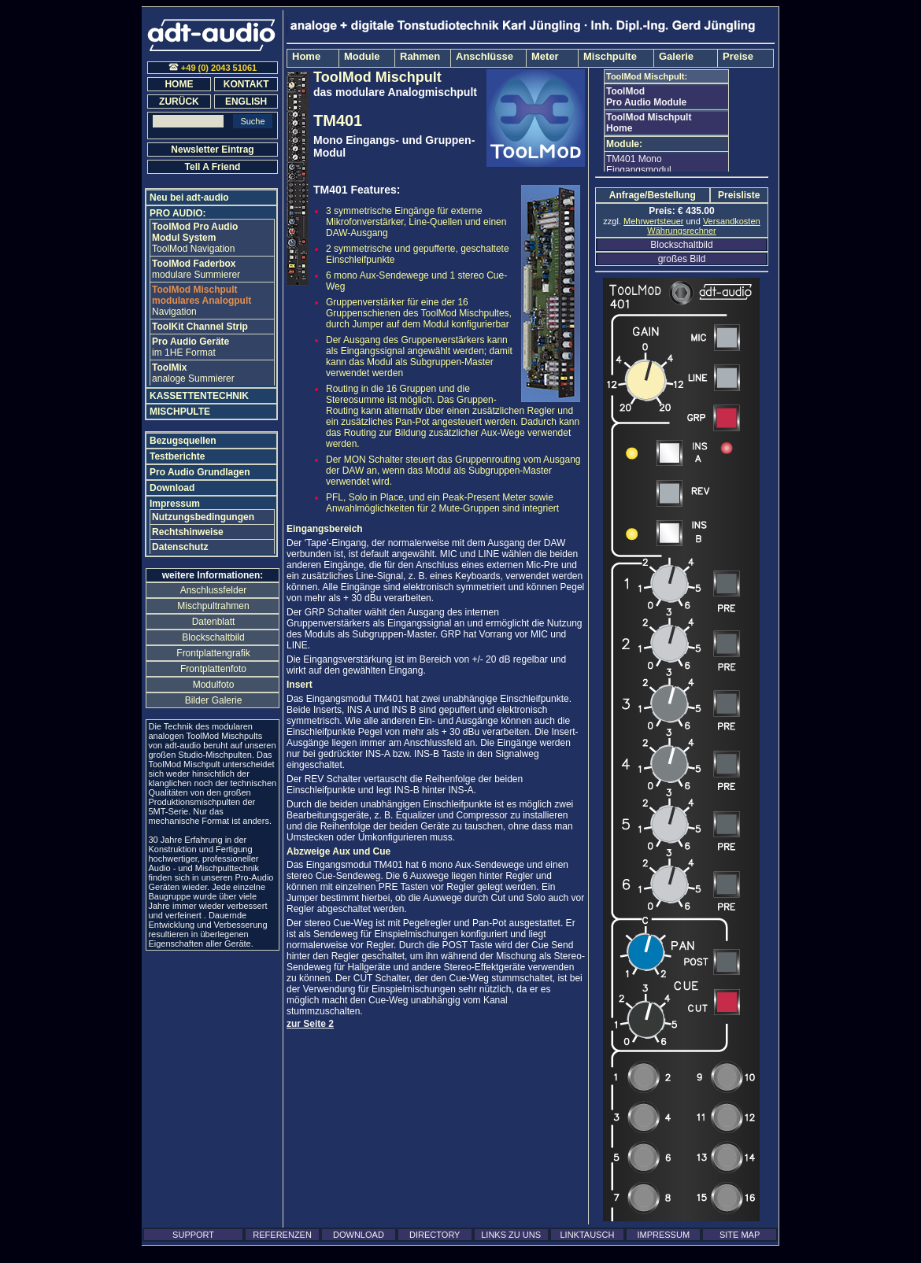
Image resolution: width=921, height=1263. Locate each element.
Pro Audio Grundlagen (200, 472)
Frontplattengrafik (213, 653)
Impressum (175, 503)
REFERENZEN (282, 1234)
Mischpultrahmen (213, 605)
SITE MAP (739, 1234)
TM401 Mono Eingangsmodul (638, 164)
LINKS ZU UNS (511, 1234)
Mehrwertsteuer (653, 221)
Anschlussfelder (213, 590)
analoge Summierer (193, 373)
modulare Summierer (196, 269)
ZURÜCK (179, 101)
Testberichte (177, 456)
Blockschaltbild (681, 244)
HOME (179, 84)
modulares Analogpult (201, 295)
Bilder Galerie (213, 700)
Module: (624, 144)
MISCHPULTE (180, 411)
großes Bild (682, 258)
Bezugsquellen (183, 440)
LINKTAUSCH (587, 1234)
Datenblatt (213, 621)
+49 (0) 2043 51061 (212, 67)
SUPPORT (193, 1234)
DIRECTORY (434, 1234)
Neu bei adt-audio (189, 197)
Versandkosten (731, 221)
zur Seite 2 (310, 1023)
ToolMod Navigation (193, 248)
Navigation (174, 311)
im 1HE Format (190, 347)
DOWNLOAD (358, 1234)
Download (172, 487)
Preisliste (739, 195)
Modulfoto (214, 684)
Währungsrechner (681, 230)
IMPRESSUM (663, 1234)
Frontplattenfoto (213, 668)
